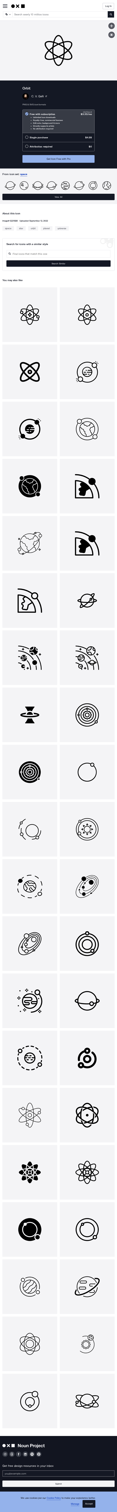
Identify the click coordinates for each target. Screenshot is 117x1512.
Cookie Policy (54, 1498)
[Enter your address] (58, 1473)
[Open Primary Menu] (5, 6)
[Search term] (60, 14)
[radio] (58, 121)
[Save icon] (111, 26)
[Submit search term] (111, 14)
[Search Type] (7, 14)
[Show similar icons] (111, 35)
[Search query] (58, 254)
